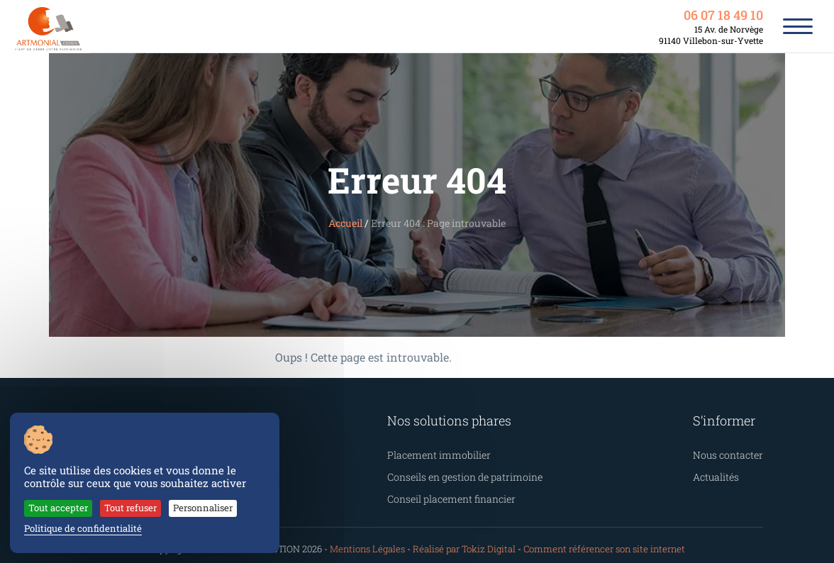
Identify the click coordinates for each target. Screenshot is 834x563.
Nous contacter (733, 452)
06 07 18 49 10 (724, 16)
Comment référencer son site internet (590, 541)
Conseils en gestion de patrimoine (458, 472)
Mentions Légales (381, 541)
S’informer (732, 419)
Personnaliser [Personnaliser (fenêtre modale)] (180, 510)
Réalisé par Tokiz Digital (468, 541)
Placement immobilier (435, 452)
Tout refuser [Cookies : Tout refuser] (116, 510)
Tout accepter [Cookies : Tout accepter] (53, 510)
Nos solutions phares (444, 419)
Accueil (354, 223)
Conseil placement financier (446, 492)
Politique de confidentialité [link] (74, 528)
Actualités (724, 472)
